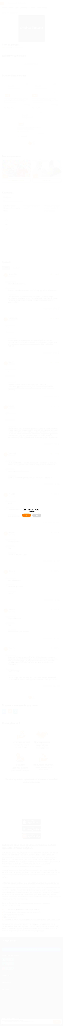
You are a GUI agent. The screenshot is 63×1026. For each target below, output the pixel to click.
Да (26, 515)
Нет (36, 515)
